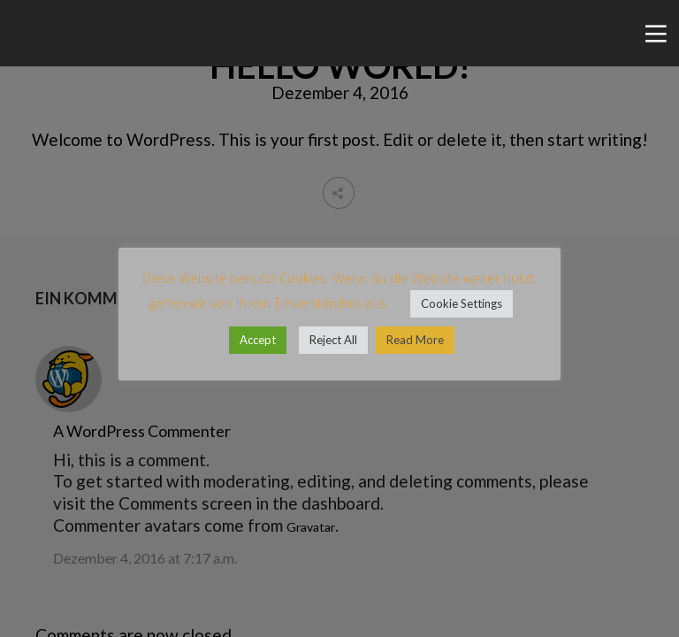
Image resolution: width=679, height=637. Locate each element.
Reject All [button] (333, 340)
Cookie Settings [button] (461, 303)
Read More (415, 340)
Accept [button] (258, 340)
